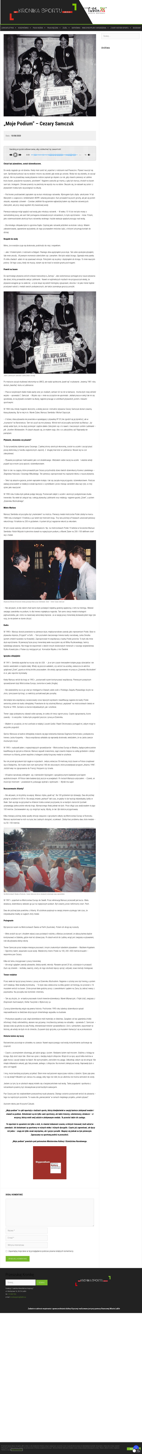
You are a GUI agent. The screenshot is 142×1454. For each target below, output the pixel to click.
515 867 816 (12, 1294)
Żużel (66, 28)
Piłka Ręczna (54, 28)
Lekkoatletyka (8, 28)
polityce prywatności (16, 1450)
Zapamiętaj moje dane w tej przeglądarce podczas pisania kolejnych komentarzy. (41, 1251)
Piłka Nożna (39, 28)
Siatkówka (76, 28)
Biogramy (137, 28)
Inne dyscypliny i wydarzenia (95, 28)
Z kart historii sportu (121, 28)
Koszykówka (24, 28)
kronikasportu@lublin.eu (18, 1297)
